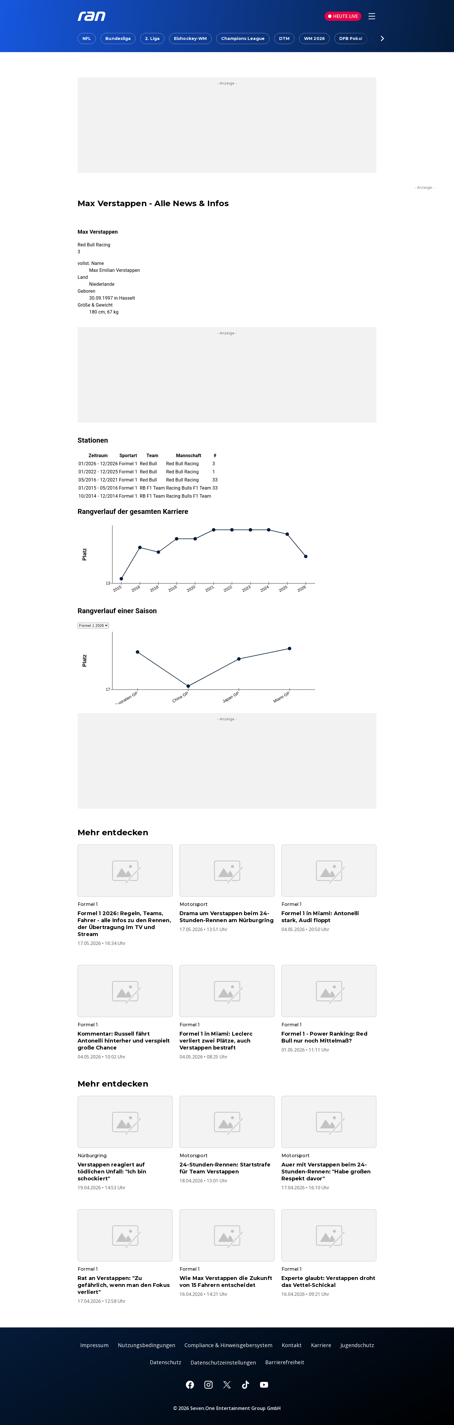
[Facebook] (190, 1384)
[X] (227, 1384)
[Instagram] (208, 1384)
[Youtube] (264, 1384)
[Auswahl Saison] (93, 625)
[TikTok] (245, 1384)
